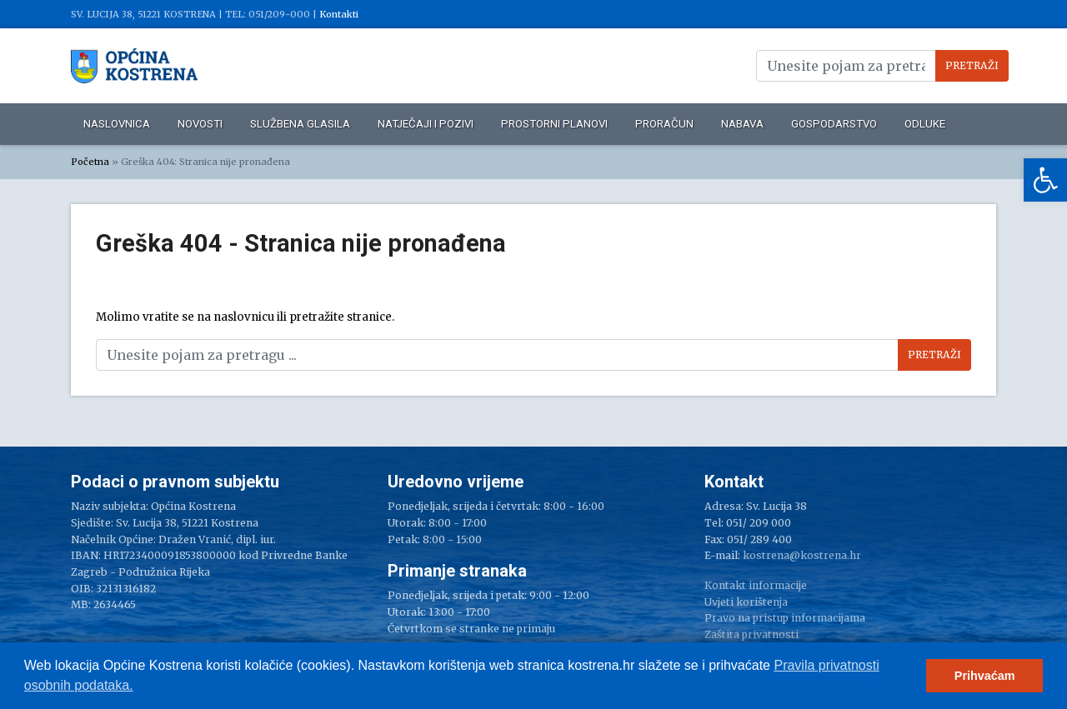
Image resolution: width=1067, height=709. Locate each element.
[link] (1045, 180)
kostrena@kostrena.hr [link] (802, 555)
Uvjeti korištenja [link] (746, 602)
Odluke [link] (924, 123)
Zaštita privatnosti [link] (751, 634)
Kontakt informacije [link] (755, 585)
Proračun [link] (664, 123)
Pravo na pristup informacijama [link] (784, 618)
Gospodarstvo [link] (834, 123)
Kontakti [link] (338, 14)
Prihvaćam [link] (984, 675)
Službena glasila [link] (300, 123)
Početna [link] (90, 161)
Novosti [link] (200, 123)
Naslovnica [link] (116, 123)
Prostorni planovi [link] (554, 123)
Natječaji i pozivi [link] (425, 123)
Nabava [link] (742, 123)
